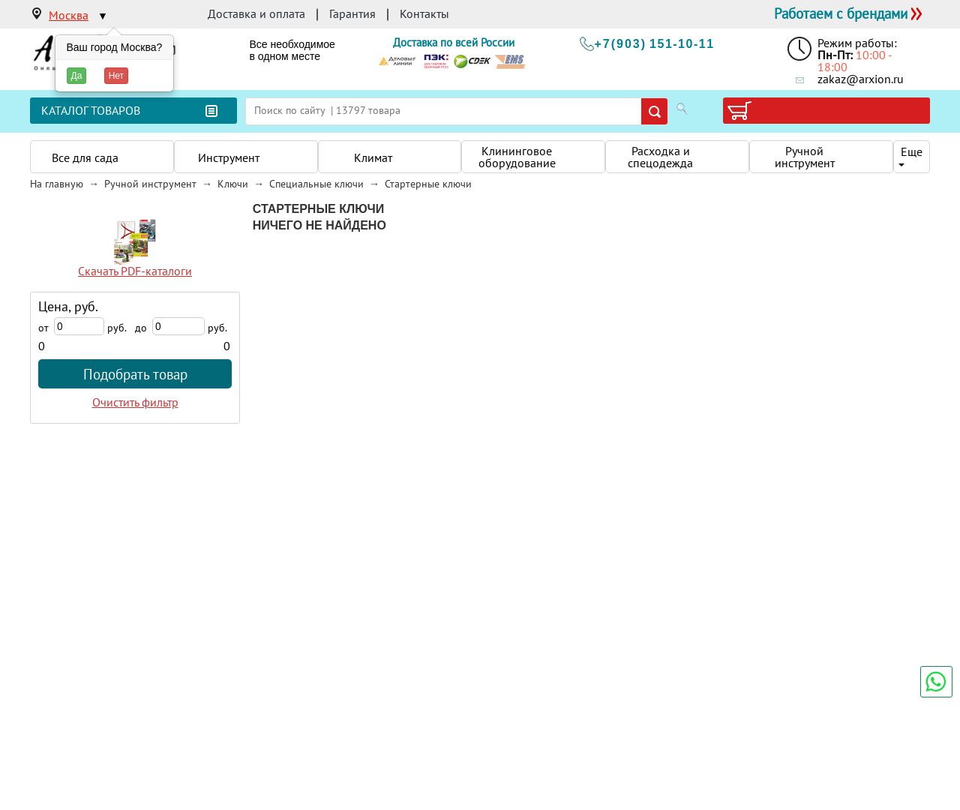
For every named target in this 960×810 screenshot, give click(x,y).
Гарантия (352, 13)
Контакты (424, 13)
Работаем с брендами (841, 13)
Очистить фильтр (135, 402)
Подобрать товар (135, 373)
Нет (116, 75)
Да (76, 75)
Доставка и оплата (256, 13)
